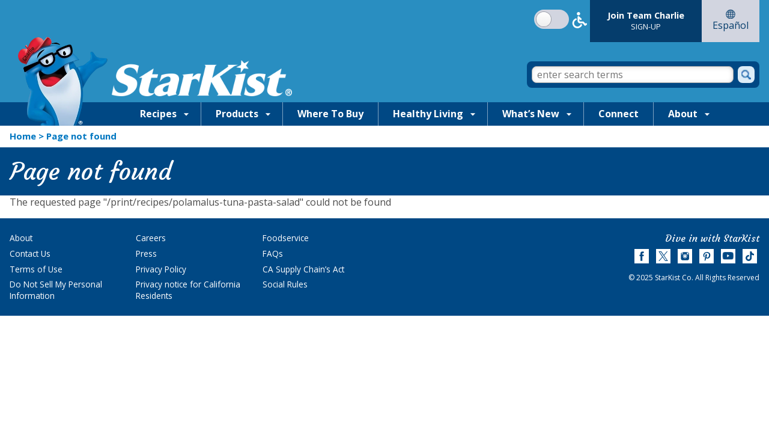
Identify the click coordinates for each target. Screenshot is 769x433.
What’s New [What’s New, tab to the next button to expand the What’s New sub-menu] (530, 113)
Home (23, 136)
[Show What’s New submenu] (569, 113)
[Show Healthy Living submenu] (472, 113)
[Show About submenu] (707, 113)
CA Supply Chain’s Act (303, 269)
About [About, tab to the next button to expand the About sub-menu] (683, 113)
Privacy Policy (161, 269)
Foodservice (286, 238)
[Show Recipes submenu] (186, 113)
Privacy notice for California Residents (188, 289)
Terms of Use (36, 269)
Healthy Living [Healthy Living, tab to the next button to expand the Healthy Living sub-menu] (428, 113)
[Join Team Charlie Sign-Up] (646, 21)
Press (146, 253)
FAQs (273, 253)
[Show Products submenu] (268, 113)
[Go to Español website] (730, 21)
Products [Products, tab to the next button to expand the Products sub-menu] (237, 113)
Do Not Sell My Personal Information (56, 289)
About (21, 238)
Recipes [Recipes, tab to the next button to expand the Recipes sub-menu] (158, 113)
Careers (151, 238)
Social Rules (285, 284)
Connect (618, 113)
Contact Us (30, 253)
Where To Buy (330, 113)
